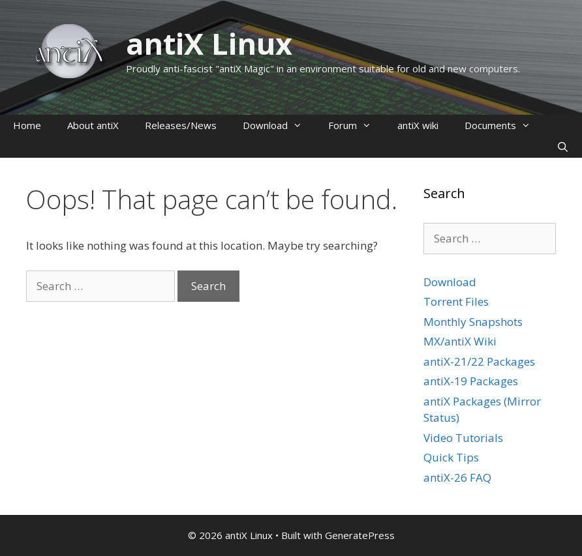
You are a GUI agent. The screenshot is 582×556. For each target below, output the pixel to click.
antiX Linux (209, 43)
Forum (356, 125)
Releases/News (181, 125)
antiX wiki (417, 125)
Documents (504, 125)
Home (27, 125)
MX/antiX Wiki (460, 341)
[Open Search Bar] (563, 147)
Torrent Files (456, 301)
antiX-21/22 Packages (479, 361)
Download (279, 125)
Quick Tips (451, 457)
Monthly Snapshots (473, 321)
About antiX (93, 125)
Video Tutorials (463, 437)
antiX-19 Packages (470, 380)
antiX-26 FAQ (457, 477)
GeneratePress (360, 535)
